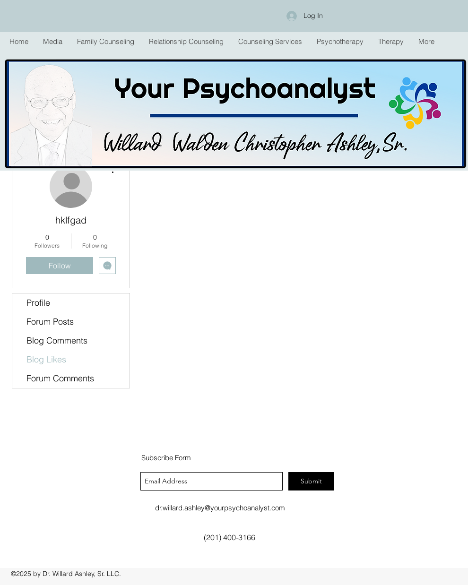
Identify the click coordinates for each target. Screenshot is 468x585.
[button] (105, 41)
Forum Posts (50, 321)
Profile (38, 302)
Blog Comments (56, 340)
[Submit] (311, 481)
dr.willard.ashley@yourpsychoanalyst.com (220, 507)
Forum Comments (60, 378)
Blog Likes (46, 359)
